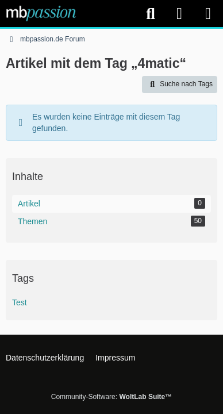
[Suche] (150, 13)
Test (19, 302)
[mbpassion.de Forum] (41, 13)
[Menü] (208, 13)
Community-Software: (111, 397)
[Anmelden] (179, 13)
